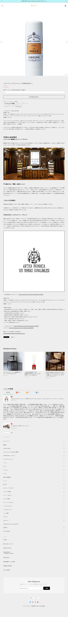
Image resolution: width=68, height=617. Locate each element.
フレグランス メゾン (8, 459)
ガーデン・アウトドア (8, 488)
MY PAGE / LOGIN (8, 553)
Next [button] (66, 41)
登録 (47, 588)
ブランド (5, 516)
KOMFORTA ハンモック (9, 455)
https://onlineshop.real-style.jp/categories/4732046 (26, 326)
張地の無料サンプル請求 (9, 561)
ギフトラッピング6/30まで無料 (10, 452)
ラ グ (5, 480)
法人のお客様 (6, 570)
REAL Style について (8, 543)
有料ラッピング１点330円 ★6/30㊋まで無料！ (14, 90)
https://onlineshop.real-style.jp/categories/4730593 (31, 294)
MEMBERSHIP (7, 552)
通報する (13, 337)
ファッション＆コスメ (8, 502)
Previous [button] (1, 41)
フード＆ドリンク (7, 509)
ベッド (5, 473)
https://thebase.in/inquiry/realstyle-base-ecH (14, 333)
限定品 (5, 444)
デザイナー (6, 520)
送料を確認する (18, 106)
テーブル (5, 470)
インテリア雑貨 (10, 491)
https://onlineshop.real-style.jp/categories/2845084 (21, 328)
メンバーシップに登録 (9, 103)
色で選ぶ (5, 527)
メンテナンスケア (7, 506)
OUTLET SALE (7, 448)
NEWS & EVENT (7, 548)
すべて (8, 392)
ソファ (7, 462)
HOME (5, 539)
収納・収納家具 (11, 477)
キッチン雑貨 (10, 498)
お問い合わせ (6, 557)
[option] (34, 42)
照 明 (5, 484)
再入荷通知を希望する (34, 97)
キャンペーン (6, 441)
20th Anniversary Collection (10, 524)
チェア (5, 466)
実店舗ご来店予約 (7, 565)
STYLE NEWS (6, 531)
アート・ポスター (11, 495)
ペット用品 (6, 513)
